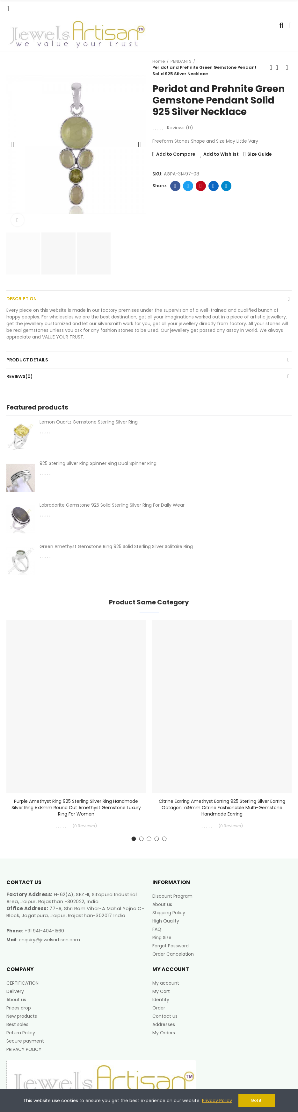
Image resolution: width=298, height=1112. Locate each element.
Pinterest (201, 186)
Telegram (226, 186)
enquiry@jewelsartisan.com (49, 940)
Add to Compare (175, 154)
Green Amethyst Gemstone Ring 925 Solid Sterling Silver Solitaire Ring (116, 546)
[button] (12, 145)
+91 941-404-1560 (44, 931)
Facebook (175, 186)
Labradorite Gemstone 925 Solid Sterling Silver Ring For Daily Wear (112, 505)
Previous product (271, 67)
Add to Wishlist (221, 154)
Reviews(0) (19, 376)
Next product (287, 67)
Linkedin (213, 186)
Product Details (27, 360)
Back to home (279, 67)
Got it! (257, 1100)
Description (21, 299)
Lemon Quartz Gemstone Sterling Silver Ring (89, 422)
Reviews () (180, 127)
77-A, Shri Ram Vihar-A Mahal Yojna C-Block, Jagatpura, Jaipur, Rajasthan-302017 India (75, 912)
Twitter (188, 186)
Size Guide (259, 154)
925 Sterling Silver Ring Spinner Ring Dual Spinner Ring (98, 463)
